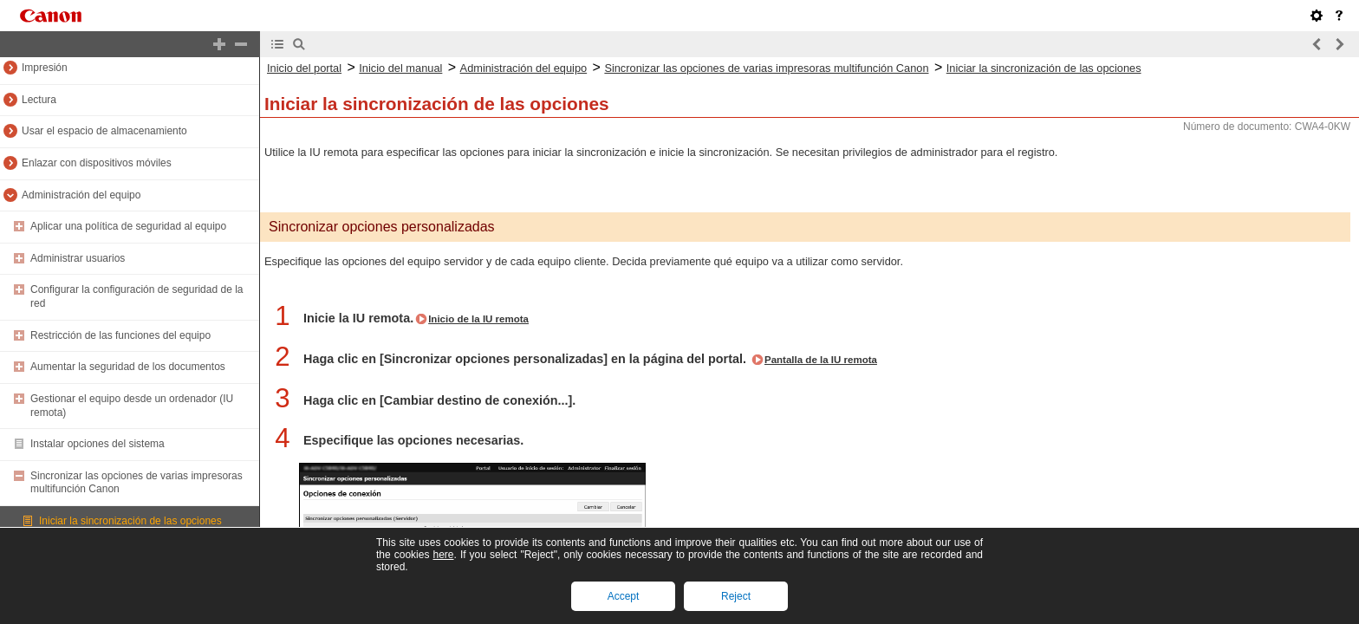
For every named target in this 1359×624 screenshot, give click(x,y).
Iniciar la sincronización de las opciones (130, 521)
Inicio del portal (304, 68)
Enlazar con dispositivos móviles (97, 163)
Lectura (39, 100)
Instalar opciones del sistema (97, 444)
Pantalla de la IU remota (820, 359)
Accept (624, 596)
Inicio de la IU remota (478, 319)
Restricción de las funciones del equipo (120, 335)
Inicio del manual (400, 68)
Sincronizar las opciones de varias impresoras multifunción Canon (766, 68)
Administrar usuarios (77, 258)
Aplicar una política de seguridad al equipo (128, 226)
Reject (736, 596)
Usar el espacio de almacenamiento (104, 131)
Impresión (45, 68)
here (442, 555)
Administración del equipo (81, 195)
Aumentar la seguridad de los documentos (127, 367)
